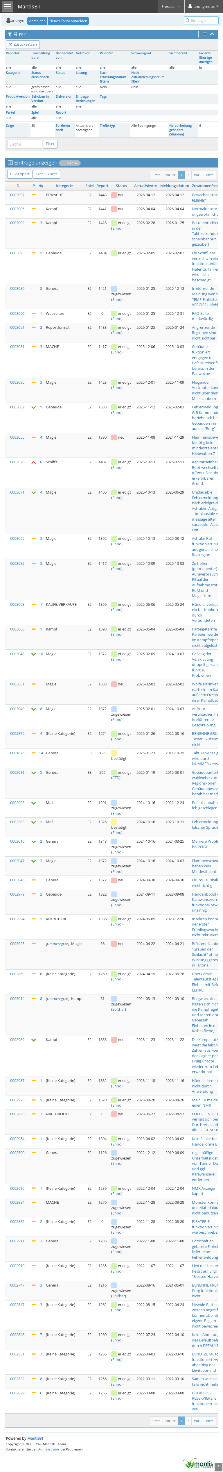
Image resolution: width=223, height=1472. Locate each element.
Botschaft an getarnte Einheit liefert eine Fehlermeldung (206, 1249)
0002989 (17, 1039)
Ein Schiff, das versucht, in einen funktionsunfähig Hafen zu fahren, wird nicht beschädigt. (207, 266)
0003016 (17, 841)
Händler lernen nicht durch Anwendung (205, 1086)
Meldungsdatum (174, 185)
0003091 (17, 327)
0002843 (17, 1334)
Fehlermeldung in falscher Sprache (207, 824)
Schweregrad (141, 53)
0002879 (17, 733)
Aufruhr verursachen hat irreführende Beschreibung (206, 717)
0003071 (17, 492)
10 (41, 653)
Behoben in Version (40, 98)
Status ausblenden (40, 75)
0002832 (17, 1378)
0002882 (17, 1221)
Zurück (170, 175)
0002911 (17, 1241)
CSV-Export (20, 173)
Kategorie (13, 73)
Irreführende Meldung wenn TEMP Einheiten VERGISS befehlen (207, 296)
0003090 (17, 313)
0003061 (17, 684)
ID (17, 185)
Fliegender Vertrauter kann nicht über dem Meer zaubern (206, 390)
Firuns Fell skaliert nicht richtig (207, 882)
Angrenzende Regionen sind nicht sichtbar (204, 333)
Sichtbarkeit (178, 53)
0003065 (17, 538)
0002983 (17, 821)
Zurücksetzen (23, 44)
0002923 (17, 802)
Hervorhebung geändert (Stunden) (180, 130)
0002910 (17, 1265)
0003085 (17, 382)
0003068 (17, 604)
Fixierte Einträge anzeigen (206, 57)
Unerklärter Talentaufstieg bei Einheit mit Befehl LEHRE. (207, 982)
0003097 (17, 194)
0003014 (17, 998)
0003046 (17, 880)
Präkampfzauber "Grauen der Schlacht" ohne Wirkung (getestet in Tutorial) (207, 954)
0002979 (17, 894)
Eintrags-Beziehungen (85, 98)
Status (60, 73)
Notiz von (83, 53)
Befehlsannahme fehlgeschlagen (206, 805)
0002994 (17, 918)
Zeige (10, 126)
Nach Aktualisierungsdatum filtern (147, 77)
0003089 (17, 288)
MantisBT (35, 1438)
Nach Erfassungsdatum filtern (113, 77)
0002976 (17, 1100)
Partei (10, 112)
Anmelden (37, 20)
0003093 (17, 253)
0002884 (17, 1202)
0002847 (17, 1304)
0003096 (17, 208)
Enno (116, 228)
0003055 (17, 437)
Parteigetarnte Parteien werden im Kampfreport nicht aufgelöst (206, 637)
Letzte (208, 175)
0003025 (17, 943)
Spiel (35, 112)
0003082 (17, 563)
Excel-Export (46, 173)
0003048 (17, 653)
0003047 (17, 860)
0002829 (17, 1393)
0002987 (17, 1080)
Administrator (49, 1449)
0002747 (17, 1285)
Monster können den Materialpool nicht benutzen (207, 1208)
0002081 (17, 772)
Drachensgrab (57, 944)
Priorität (106, 53)
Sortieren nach (63, 128)
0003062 (17, 407)
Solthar (118, 1009)
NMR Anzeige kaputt (203, 1191)
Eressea (171, 6)
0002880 (17, 1113)
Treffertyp (107, 126)
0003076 (17, 462)
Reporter (12, 53)
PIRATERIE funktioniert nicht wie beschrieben (207, 1227)
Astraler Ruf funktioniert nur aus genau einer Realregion (206, 546)
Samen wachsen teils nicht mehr (206, 1381)
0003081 (17, 346)
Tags (103, 96)
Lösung (81, 73)
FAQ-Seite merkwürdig (202, 316)
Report (61, 112)
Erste (156, 175)
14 (41, 752)
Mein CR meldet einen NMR (205, 1102)
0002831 (17, 1354)
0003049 (17, 708)
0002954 (17, 1138)
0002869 (17, 973)
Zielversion (64, 96)
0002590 (17, 1152)
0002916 (17, 1188)
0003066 (17, 629)
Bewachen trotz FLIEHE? (205, 197)
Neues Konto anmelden (68, 20)
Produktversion (18, 96)
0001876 (17, 752)
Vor (196, 175)
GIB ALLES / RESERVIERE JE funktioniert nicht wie (207, 1401)
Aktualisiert (144, 185)
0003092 (17, 222)
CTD (115, 777)
